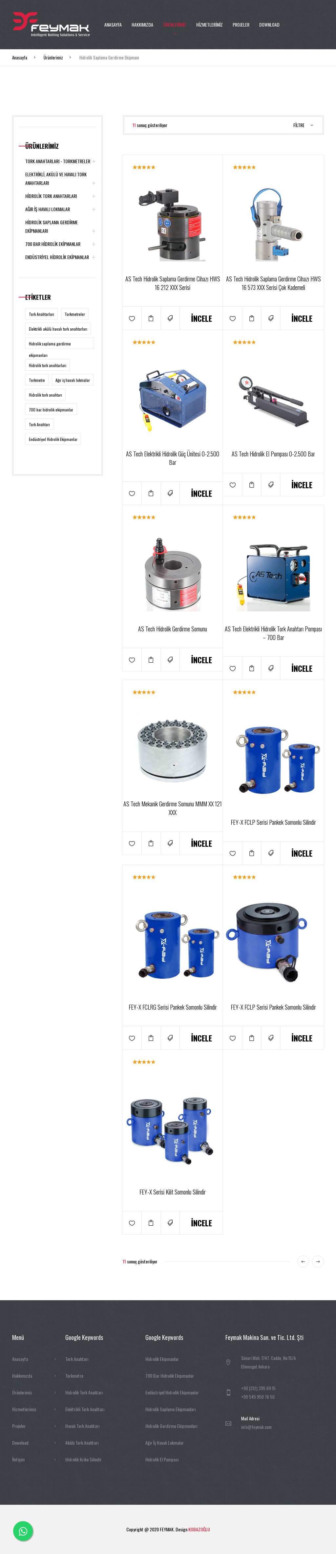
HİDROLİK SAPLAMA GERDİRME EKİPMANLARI (60, 227)
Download (34, 1442)
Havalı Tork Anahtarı (82, 1425)
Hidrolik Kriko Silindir (83, 1459)
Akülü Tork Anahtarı (81, 1442)
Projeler (34, 1426)
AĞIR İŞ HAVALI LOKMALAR (60, 209)
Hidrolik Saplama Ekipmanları (170, 1409)
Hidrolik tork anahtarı (45, 395)
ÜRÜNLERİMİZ (174, 24)
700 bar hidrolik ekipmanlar (51, 409)
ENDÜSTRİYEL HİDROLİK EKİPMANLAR (60, 257)
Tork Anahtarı (39, 424)
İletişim (34, 1459)
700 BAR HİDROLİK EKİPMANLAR (60, 244)
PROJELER (241, 24)
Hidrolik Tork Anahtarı (84, 1392)
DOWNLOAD (269, 24)
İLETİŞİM (111, 73)
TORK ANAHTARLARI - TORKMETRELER (60, 161)
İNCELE (201, 318)
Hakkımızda (34, 1375)
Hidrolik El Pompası (161, 1459)
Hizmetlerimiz (34, 1409)
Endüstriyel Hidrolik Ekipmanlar (53, 439)
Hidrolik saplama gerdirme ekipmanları (50, 345)
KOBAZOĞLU (199, 1529)
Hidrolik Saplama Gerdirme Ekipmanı (109, 57)
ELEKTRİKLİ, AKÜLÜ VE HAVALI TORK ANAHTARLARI (60, 179)
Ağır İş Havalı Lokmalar (164, 1442)
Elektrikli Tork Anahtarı (84, 1409)
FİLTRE (303, 124)
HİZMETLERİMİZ (209, 24)
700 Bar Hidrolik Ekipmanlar (169, 1375)
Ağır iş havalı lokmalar (72, 380)
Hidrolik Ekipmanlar (162, 1358)
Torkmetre (37, 380)
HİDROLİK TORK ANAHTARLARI (60, 196)
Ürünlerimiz (53, 57)
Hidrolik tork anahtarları (47, 365)
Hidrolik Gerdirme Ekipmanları (171, 1425)
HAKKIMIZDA (142, 24)
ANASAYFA (113, 24)
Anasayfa (19, 57)
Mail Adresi (250, 1418)
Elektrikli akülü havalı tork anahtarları (58, 329)
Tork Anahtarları (41, 314)
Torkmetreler (75, 314)
